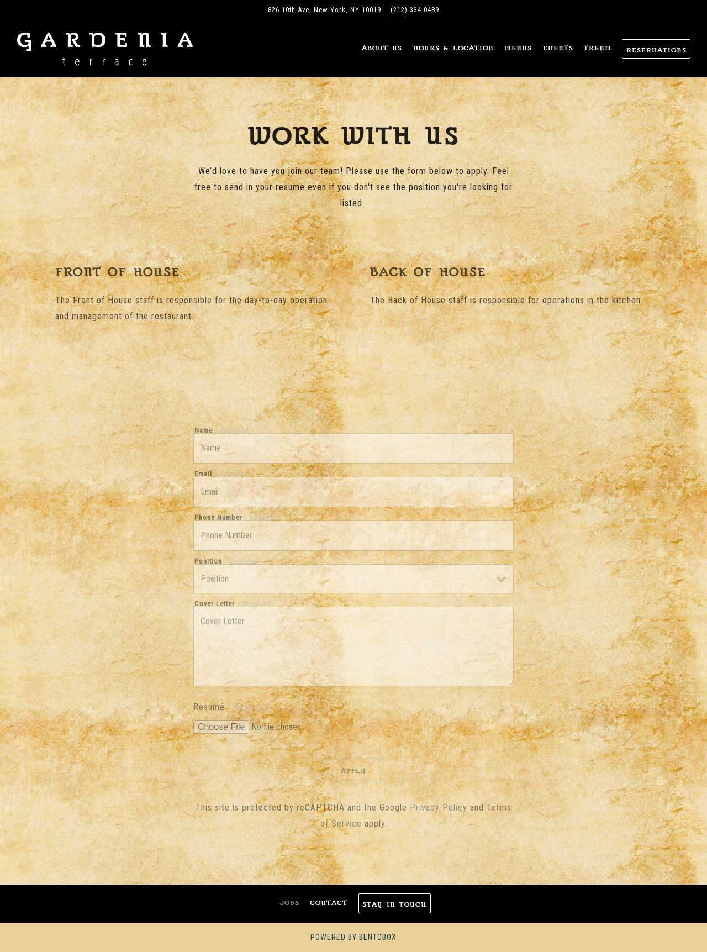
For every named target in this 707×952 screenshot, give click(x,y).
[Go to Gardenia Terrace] (324, 9)
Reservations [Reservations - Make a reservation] (656, 50)
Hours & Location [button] (453, 48)
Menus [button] (518, 48)
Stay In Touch (394, 904)
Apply (354, 771)
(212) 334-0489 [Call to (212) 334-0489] (415, 10)
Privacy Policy (438, 807)
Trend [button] (597, 48)
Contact (328, 903)
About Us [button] (382, 48)
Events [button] (558, 48)
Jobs (289, 903)
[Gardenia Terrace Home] (105, 48)
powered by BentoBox (353, 937)
